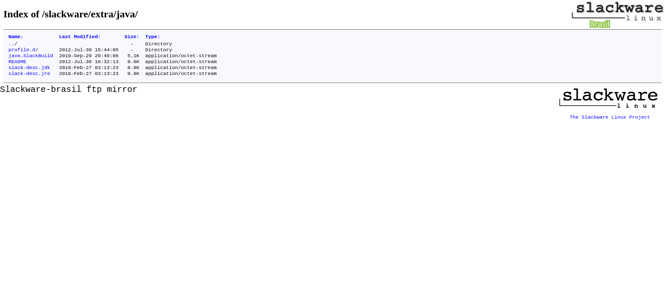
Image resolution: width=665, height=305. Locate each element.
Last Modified (80, 37)
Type (152, 37)
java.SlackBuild (30, 58)
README (17, 65)
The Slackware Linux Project (610, 120)
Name (15, 37)
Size (131, 37)
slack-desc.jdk (29, 72)
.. (11, 45)
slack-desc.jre (29, 79)
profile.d (21, 52)
